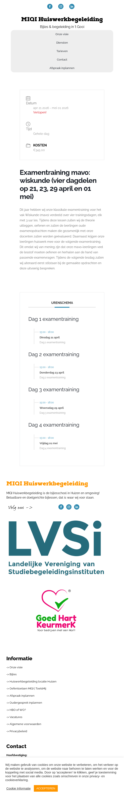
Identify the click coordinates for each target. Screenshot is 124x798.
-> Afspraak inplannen (20, 695)
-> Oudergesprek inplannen (24, 702)
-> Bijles (11, 674)
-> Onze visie (14, 667)
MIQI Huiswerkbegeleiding (62, 19)
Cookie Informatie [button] (18, 788)
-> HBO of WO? (16, 709)
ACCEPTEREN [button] (45, 788)
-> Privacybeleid (16, 731)
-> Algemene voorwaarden (23, 724)
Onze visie (62, 34)
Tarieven (62, 51)
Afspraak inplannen (62, 68)
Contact (62, 59)
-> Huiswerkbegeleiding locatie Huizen (31, 681)
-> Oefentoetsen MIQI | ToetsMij (26, 688)
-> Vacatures (14, 717)
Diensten (62, 42)
